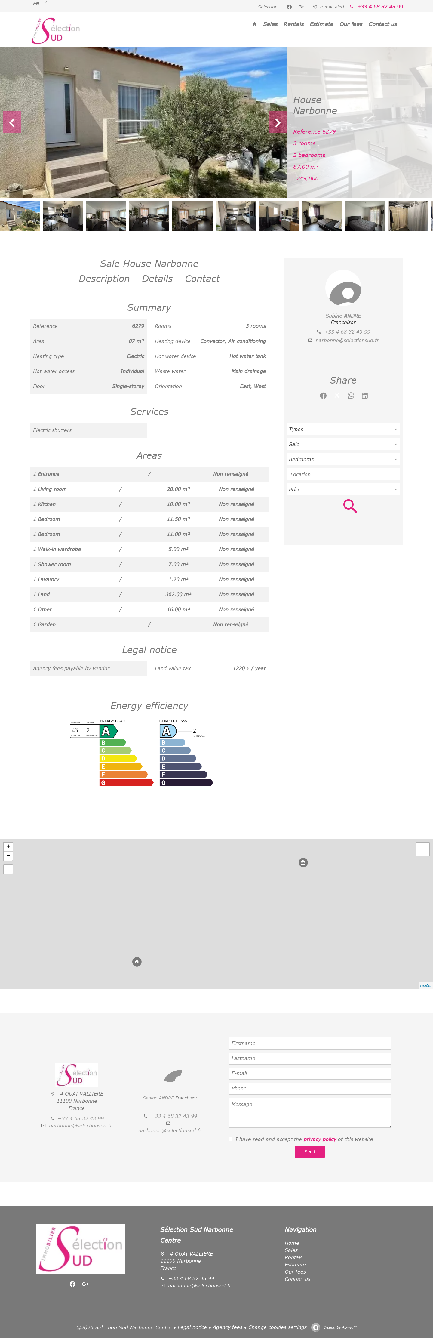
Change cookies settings (277, 1327)
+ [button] (8, 847)
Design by (339, 1327)
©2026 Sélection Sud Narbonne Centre (124, 1327)
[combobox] (343, 429)
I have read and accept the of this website (304, 1139)
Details (157, 278)
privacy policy (320, 1139)
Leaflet (425, 986)
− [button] (8, 856)
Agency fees (227, 1327)
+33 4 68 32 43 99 (380, 6)
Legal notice (192, 1327)
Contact (202, 278)
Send (309, 1151)
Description (104, 278)
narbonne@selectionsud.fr (347, 340)
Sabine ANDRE (343, 316)
